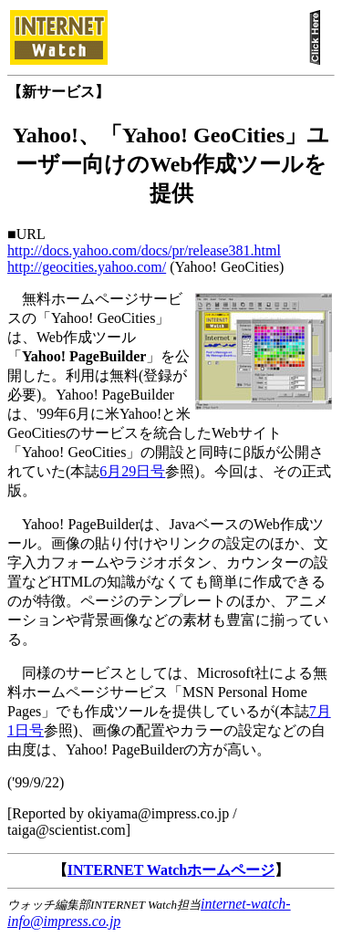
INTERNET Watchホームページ (171, 870)
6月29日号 (132, 471)
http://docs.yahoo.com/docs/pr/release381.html (144, 250)
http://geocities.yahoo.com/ (86, 267)
